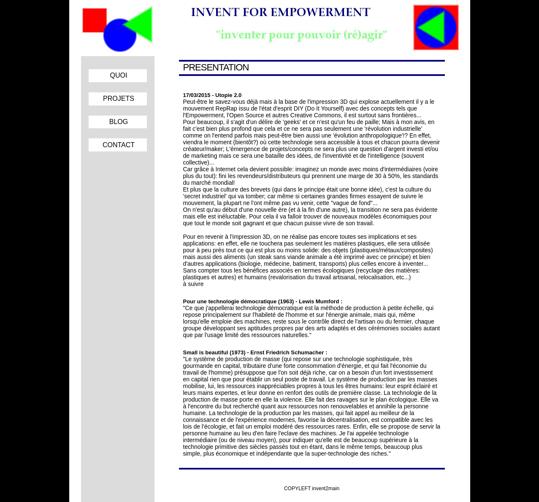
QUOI (118, 75)
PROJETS (118, 98)
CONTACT (119, 144)
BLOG (118, 121)
